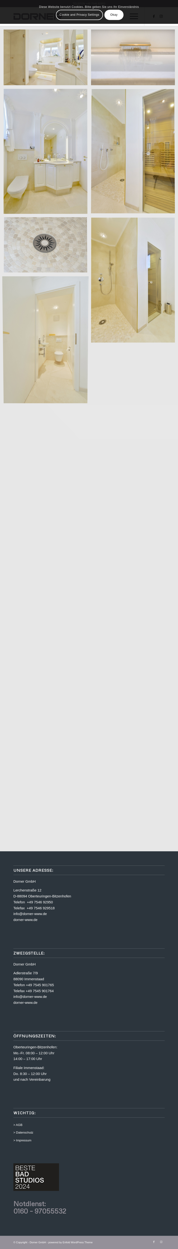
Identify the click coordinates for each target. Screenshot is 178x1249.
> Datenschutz (23, 1132)
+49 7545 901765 (40, 985)
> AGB (17, 1125)
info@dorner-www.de (30, 914)
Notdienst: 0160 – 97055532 (39, 1207)
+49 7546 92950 (40, 902)
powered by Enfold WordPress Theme (70, 1242)
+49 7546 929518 (41, 908)
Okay (114, 14)
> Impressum (22, 1140)
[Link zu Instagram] (161, 1241)
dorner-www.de (25, 920)
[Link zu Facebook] (153, 1241)
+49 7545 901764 (40, 991)
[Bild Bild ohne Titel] (47, 59)
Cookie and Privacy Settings (79, 14)
